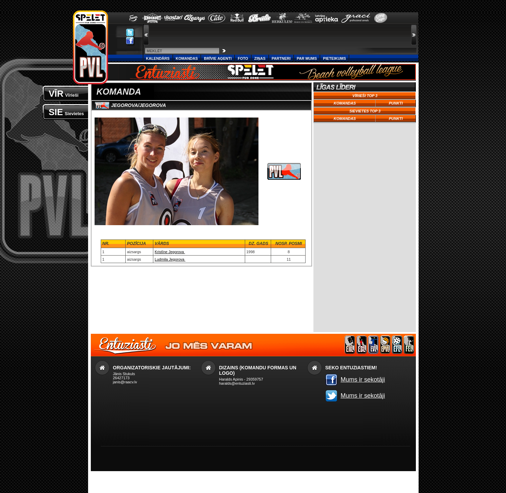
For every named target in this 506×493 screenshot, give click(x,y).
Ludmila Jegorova (170, 259)
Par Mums (307, 58)
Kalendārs (158, 58)
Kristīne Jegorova (170, 252)
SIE (66, 112)
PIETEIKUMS (334, 58)
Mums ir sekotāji (363, 379)
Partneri (281, 58)
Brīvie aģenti (217, 58)
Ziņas (260, 58)
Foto (243, 58)
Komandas (187, 58)
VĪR (64, 93)
